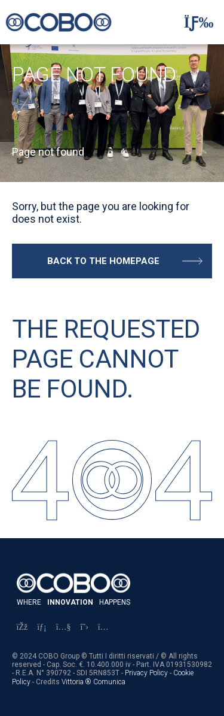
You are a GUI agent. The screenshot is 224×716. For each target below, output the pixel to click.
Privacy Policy (146, 673)
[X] (84, 627)
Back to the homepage (103, 261)
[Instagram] (103, 627)
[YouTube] (63, 627)
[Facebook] (22, 627)
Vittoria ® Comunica (93, 682)
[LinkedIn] (42, 627)
